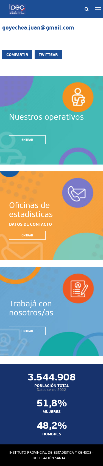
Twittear (48, 54)
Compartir (17, 54)
